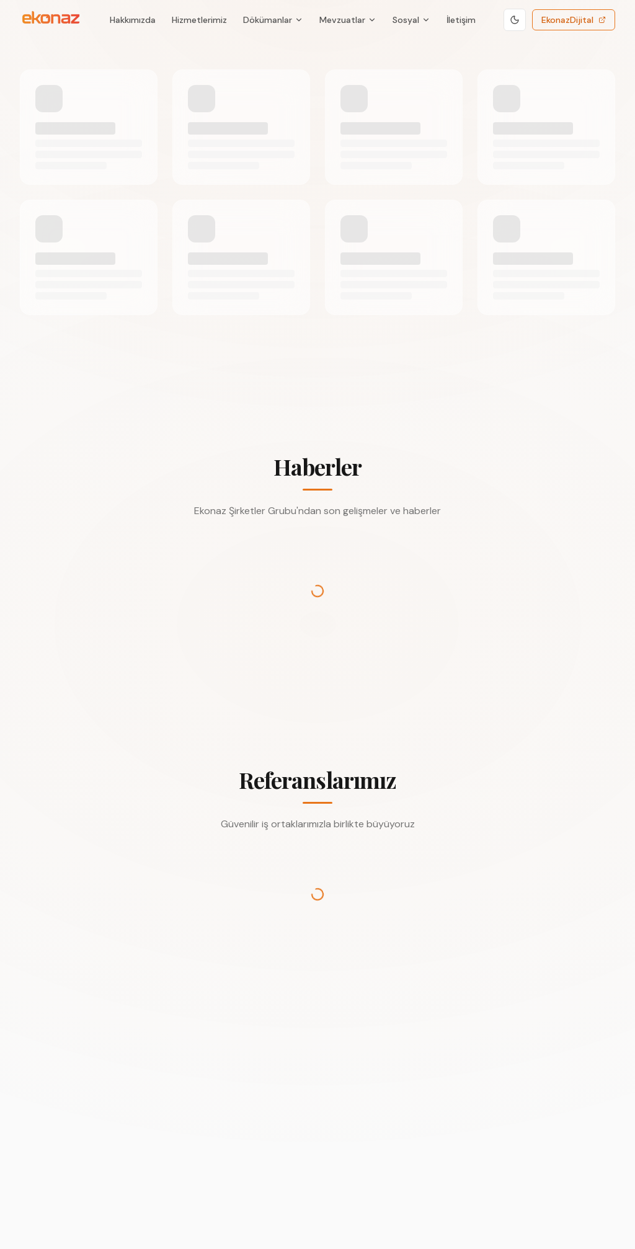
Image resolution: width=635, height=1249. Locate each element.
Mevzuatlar (347, 19)
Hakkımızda (133, 19)
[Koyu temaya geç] (515, 20)
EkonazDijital (573, 19)
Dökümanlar (273, 19)
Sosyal (411, 19)
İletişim (461, 19)
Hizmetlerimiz (199, 19)
